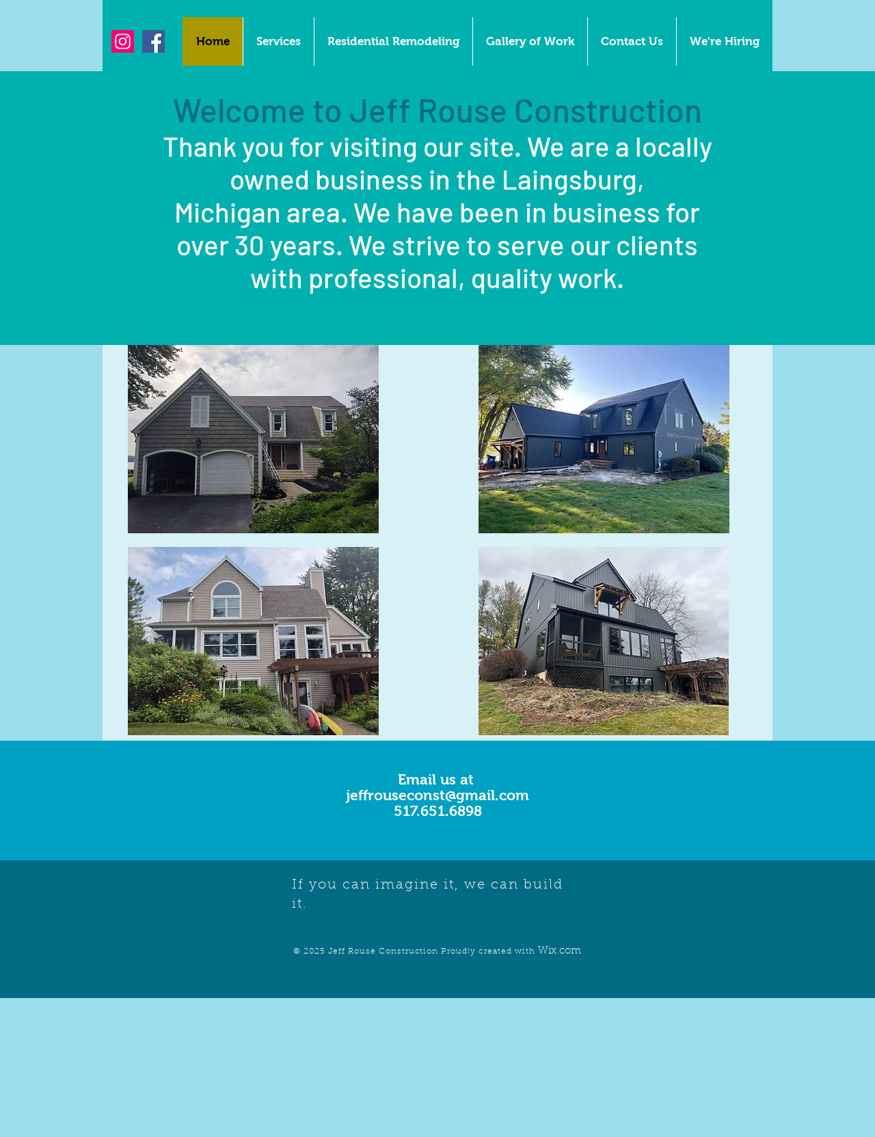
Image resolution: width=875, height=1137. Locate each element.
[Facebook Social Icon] (153, 41)
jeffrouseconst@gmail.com (437, 795)
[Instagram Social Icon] (122, 41)
